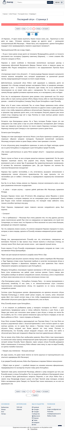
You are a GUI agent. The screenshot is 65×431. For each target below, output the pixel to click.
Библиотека (5, 407)
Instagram (35, 422)
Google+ (35, 409)
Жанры (3, 409)
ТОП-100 (19, 407)
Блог (2, 411)
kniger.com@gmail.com (54, 409)
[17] (15, 295)
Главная (5, 14)
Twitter (34, 420)
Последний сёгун (23, 14)
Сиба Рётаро (12, 14)
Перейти (35, 395)
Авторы (3, 414)
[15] (5, 192)
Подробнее (33, 429)
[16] (55, 270)
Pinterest (35, 418)
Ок (28, 429)
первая (18, 28)
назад (23, 28)
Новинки (19, 409)
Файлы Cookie (51, 416)
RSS (34, 424)
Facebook (35, 407)
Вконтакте (36, 416)
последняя (45, 28)
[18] (17, 379)
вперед (38, 28)
